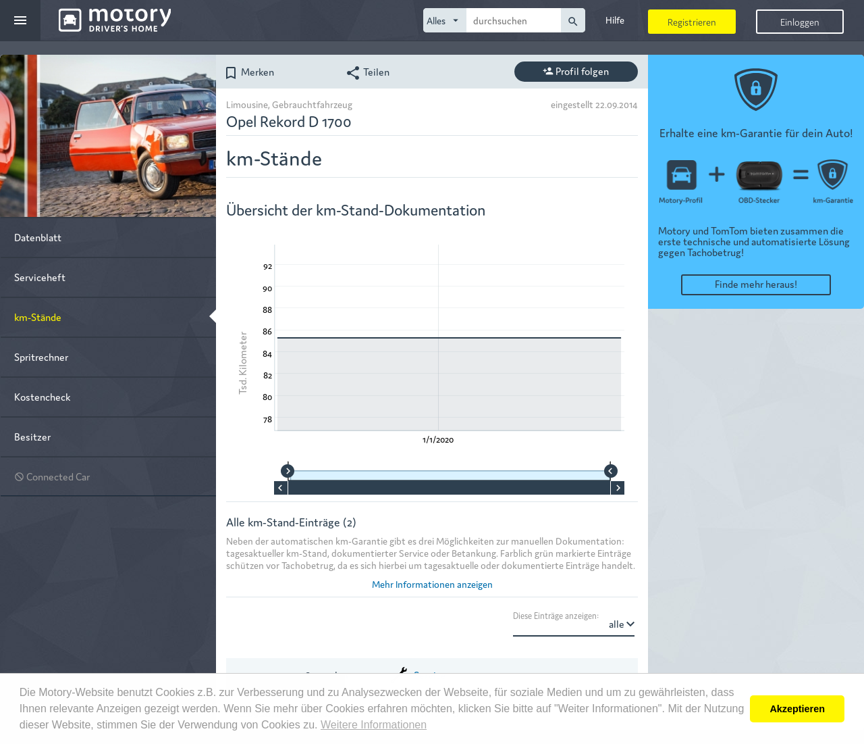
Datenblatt (37, 236)
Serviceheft (39, 276)
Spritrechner (41, 356)
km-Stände (37, 316)
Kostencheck (42, 396)
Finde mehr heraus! (756, 283)
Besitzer (32, 436)
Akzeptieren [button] (797, 708)
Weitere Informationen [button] (374, 724)
